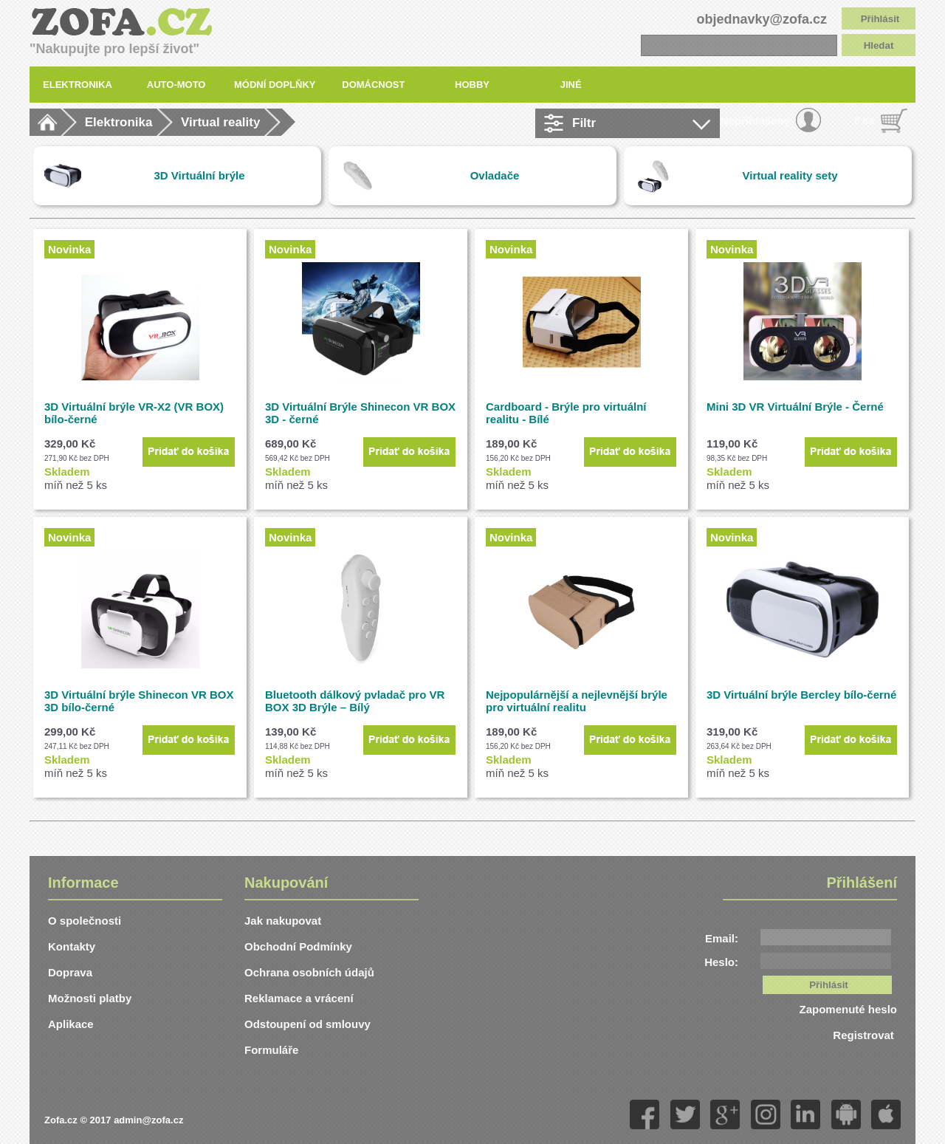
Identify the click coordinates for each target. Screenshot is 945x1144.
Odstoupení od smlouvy (307, 1024)
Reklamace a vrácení (299, 998)
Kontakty (71, 946)
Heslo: (721, 962)
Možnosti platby (89, 998)
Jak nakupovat (282, 920)
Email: (721, 938)
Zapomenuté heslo (848, 1009)
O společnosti (84, 920)
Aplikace (71, 1024)
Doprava (70, 972)
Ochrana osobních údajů (309, 972)
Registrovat (865, 1035)
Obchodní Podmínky (298, 946)
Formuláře (271, 1050)
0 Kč (865, 120)
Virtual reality (220, 122)
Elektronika (119, 122)
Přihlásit (880, 18)
